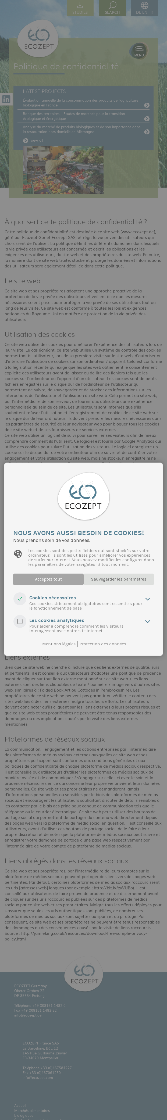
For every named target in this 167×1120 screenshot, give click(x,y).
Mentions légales (59, 643)
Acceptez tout (45, 579)
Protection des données (103, 643)
